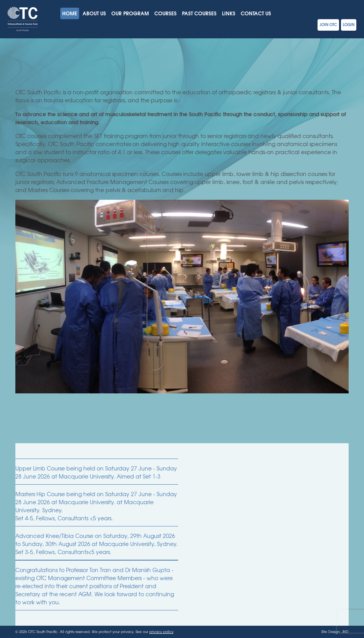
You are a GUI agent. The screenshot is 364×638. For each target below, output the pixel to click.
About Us (94, 13)
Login (348, 24)
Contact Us (256, 13)
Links (228, 13)
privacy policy (161, 631)
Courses (165, 13)
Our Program (130, 13)
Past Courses (199, 13)
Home (69, 13)
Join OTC (328, 24)
